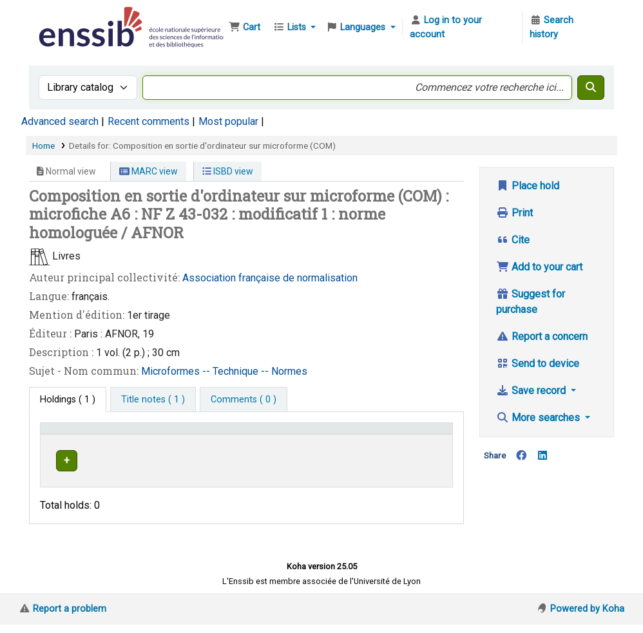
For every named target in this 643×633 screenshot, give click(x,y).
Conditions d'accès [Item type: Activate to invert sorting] (68, 440)
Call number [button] (314, 447)
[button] (244, 27)
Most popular (228, 121)
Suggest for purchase (530, 302)
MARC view (148, 171)
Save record (532, 390)
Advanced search (60, 121)
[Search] (590, 87)
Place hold (527, 186)
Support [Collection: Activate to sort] (164, 447)
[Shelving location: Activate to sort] (241, 441)
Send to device (537, 363)
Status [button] (419, 447)
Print (514, 213)
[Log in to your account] (463, 27)
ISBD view (227, 171)
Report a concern (542, 336)
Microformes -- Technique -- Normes (224, 371)
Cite (513, 240)
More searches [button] (539, 417)
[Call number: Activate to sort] (342, 441)
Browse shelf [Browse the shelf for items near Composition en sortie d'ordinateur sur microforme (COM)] (320, 483)
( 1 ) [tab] (67, 399)
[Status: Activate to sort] (427, 441)
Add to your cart (539, 267)
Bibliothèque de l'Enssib (68, 18)
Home (43, 145)
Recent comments (148, 121)
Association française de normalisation (270, 278)
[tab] (153, 400)
